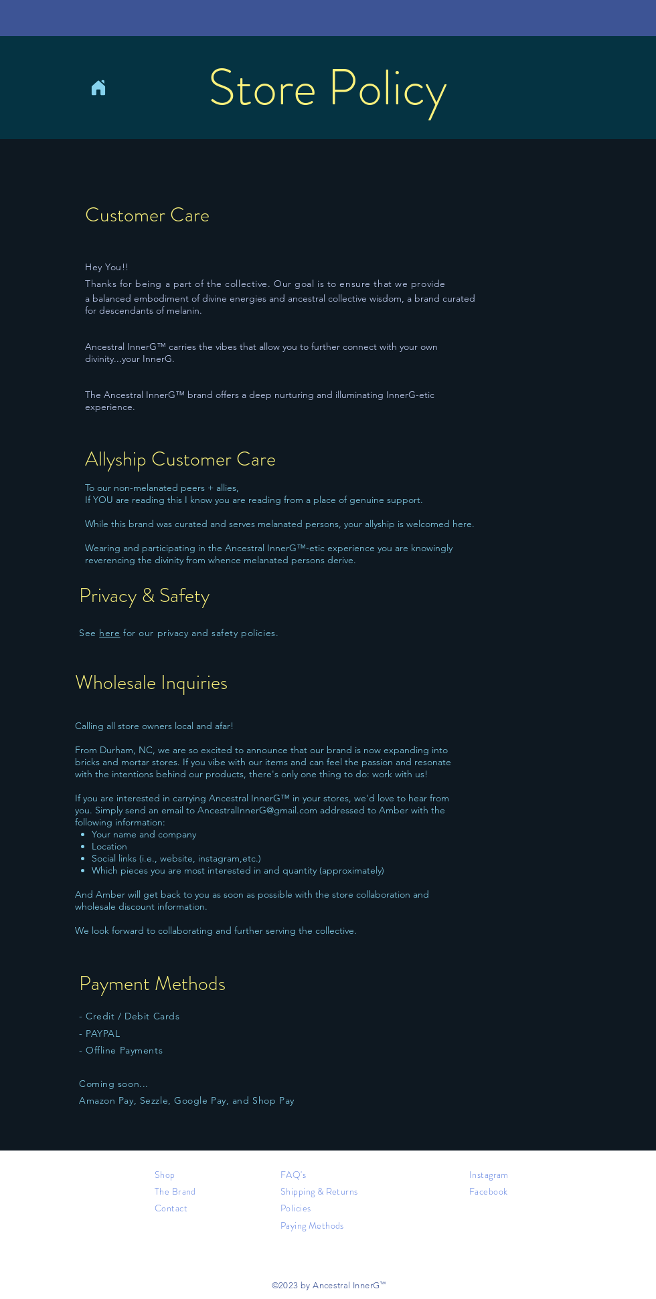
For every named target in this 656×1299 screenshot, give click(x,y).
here (109, 633)
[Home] (98, 87)
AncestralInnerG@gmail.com (257, 810)
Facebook (488, 1191)
